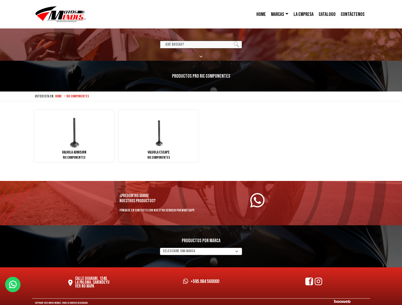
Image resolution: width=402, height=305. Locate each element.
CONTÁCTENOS (353, 14)
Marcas (277, 14)
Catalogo (327, 14)
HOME (261, 14)
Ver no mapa (84, 286)
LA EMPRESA (304, 14)
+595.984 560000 (201, 281)
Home (58, 96)
